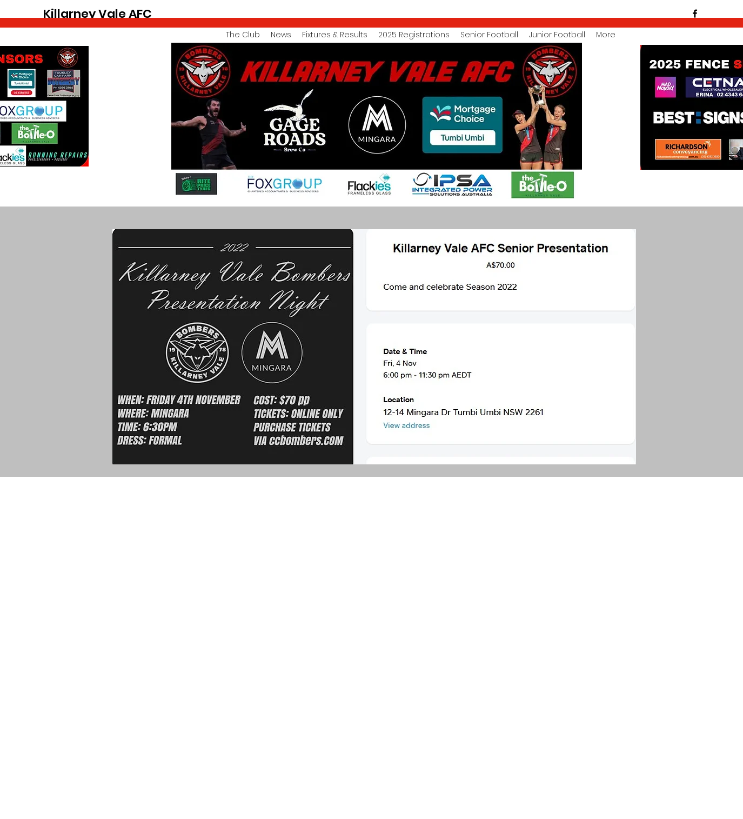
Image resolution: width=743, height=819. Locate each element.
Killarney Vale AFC (97, 13)
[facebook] (695, 13)
